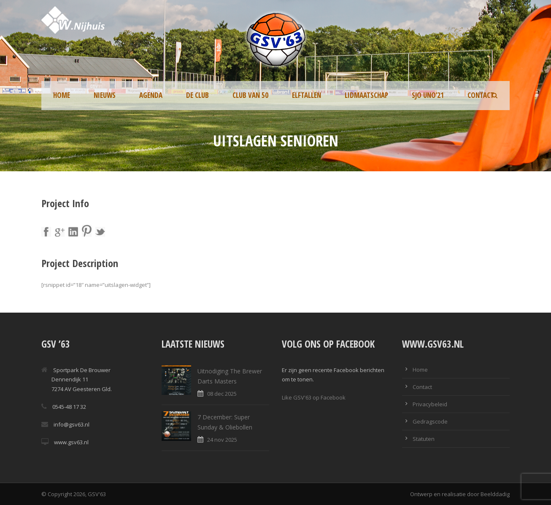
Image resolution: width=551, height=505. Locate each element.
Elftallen (306, 95)
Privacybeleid (430, 404)
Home (61, 95)
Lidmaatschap (366, 95)
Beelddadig (495, 494)
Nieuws (105, 95)
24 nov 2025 (222, 439)
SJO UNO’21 (428, 95)
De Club (197, 95)
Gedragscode (430, 421)
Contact (480, 95)
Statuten (424, 439)
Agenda (150, 95)
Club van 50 (250, 95)
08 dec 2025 (222, 393)
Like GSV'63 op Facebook (314, 397)
